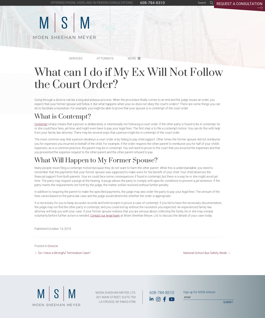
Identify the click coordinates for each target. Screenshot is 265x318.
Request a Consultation (238, 6)
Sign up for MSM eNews (199, 292)
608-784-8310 (152, 3)
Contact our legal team (105, 215)
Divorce (53, 246)
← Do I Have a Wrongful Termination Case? (62, 253)
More (188, 24)
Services (131, 24)
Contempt (40, 124)
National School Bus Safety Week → (207, 253)
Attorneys (160, 24)
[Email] (208, 297)
